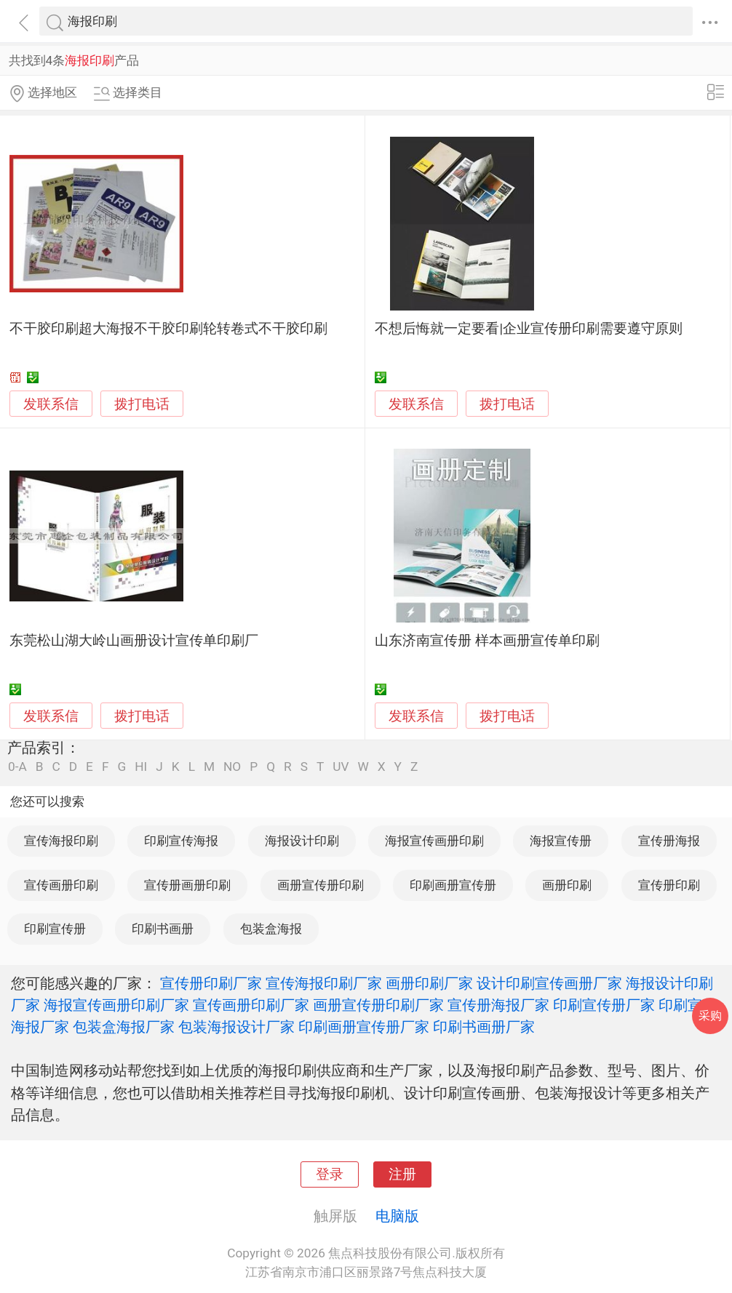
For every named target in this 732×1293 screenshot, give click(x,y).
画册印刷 (567, 885)
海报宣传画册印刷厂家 (116, 1005)
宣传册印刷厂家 (211, 983)
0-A (17, 767)
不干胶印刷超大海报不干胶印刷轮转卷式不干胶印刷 (168, 329)
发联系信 (51, 404)
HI (141, 767)
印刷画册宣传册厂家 (363, 1027)
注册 (402, 1174)
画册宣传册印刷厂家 (378, 1005)
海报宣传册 (561, 840)
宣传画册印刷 (61, 885)
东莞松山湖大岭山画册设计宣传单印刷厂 (133, 641)
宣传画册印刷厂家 (251, 1005)
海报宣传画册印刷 (434, 840)
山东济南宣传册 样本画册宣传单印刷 (487, 641)
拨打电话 (142, 404)
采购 (710, 1015)
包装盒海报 (271, 928)
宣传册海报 (669, 840)
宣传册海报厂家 (498, 1005)
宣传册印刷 (669, 885)
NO (232, 767)
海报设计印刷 (302, 840)
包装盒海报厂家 (124, 1027)
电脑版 (397, 1216)
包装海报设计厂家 (236, 1027)
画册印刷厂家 (429, 983)
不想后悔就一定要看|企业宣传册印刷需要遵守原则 (529, 329)
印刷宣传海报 (181, 840)
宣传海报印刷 (61, 840)
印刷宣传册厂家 (604, 1005)
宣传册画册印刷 (187, 885)
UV (341, 767)
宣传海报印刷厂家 (324, 983)
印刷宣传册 (55, 928)
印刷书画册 (163, 928)
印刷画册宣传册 (453, 885)
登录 (329, 1174)
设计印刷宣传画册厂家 (549, 983)
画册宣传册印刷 (320, 885)
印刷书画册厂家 (484, 1027)
